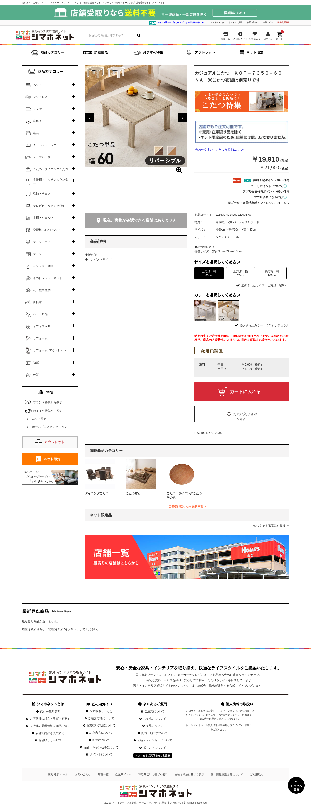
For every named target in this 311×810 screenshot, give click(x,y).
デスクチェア (42, 242)
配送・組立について (154, 733)
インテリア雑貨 (43, 266)
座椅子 (37, 121)
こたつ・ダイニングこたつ (50, 169)
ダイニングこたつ (96, 493)
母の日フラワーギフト (47, 278)
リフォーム (40, 338)
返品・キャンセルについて (101, 747)
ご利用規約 (256, 774)
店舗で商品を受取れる (50, 733)
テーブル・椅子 (43, 157)
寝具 (36, 133)
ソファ (37, 109)
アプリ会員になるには (270, 197)
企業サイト (268, 22)
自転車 (37, 302)
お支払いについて (154, 718)
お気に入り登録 (245, 414)
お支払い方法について (101, 725)
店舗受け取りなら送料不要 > (187, 506)
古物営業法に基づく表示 (189, 774)
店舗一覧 (103, 774)
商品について (154, 726)
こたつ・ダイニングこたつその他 (184, 495)
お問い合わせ (253, 22)
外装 (36, 374)
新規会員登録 (283, 22)
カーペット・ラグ (44, 145)
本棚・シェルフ (43, 217)
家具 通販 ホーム (58, 774)
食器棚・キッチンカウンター (50, 181)
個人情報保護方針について (227, 774)
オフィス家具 (42, 326)
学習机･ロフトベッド (47, 230)
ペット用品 (40, 314)
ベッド (37, 84)
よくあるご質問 (235, 22)
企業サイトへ (123, 774)
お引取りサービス (50, 740)
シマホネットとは (216, 22)
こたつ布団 (133, 493)
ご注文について (154, 711)
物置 (36, 362)
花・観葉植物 (42, 290)
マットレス (40, 97)
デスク (37, 254)
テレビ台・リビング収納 (49, 205)
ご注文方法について (101, 718)
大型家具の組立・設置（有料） (50, 718)
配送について (101, 740)
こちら (284, 203)
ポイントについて (101, 754)
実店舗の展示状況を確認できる (50, 726)
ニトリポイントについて (269, 186)
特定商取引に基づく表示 (153, 774)
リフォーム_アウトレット (50, 350)
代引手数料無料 (50, 711)
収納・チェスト (43, 193)
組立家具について (101, 732)
